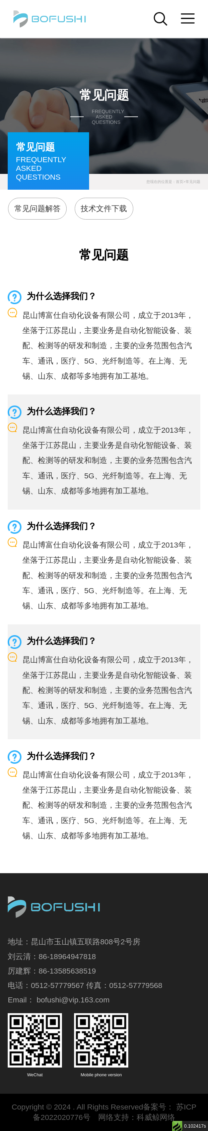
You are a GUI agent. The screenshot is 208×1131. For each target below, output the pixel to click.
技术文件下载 (104, 208)
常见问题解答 (37, 208)
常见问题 (193, 182)
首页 (179, 182)
